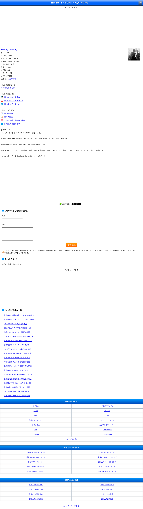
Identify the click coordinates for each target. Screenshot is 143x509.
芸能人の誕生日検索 (36, 494)
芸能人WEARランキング (107, 467)
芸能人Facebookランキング (35, 467)
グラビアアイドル (107, 406)
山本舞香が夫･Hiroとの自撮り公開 (17, 383)
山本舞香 (12, 79)
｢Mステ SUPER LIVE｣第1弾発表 (16, 391)
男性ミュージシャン (36, 420)
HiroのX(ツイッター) (9, 50)
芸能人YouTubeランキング (107, 462)
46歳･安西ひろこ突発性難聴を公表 (17, 328)
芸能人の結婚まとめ (36, 485)
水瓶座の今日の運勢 (12, 124)
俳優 (35, 415)
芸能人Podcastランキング (107, 471)
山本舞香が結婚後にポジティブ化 (17, 370)
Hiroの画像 (8, 113)
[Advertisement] (71, 26)
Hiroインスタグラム (12, 97)
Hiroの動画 (8, 117)
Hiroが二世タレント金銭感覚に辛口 (18, 349)
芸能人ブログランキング (107, 452)
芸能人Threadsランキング (35, 471)
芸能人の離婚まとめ (107, 485)
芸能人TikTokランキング (36, 462)
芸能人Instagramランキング (35, 457)
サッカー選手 (107, 434)
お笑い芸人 (36, 425)
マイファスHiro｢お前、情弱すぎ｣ (17, 396)
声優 (35, 430)
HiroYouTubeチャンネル (13, 101)
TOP (140, 3)
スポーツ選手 (107, 430)
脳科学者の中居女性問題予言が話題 (18, 366)
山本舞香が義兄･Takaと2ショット (17, 358)
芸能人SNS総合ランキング (36, 452)
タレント (107, 411)
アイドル (36, 406)
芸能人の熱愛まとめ (36, 489)
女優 (107, 415)
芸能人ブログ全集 (72, 506)
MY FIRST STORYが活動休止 (15, 324)
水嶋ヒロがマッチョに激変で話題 (17, 332)
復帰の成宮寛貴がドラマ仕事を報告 (18, 379)
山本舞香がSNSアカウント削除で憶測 (19, 320)
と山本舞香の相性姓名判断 (14, 120)
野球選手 (36, 434)
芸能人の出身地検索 (36, 499)
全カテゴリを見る (72, 439)
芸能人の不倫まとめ (107, 489)
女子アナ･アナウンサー (107, 425)
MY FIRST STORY (8, 88)
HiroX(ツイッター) (11, 104)
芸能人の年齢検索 (107, 494)
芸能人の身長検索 (107, 499)
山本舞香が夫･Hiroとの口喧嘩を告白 (18, 341)
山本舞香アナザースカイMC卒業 (16, 345)
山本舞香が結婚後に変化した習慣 (17, 387)
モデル (36, 411)
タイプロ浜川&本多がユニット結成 (17, 353)
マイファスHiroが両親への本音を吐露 (18, 336)
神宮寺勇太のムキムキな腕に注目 (17, 362)
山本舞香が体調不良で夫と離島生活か (19, 315)
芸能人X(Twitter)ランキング (107, 457)
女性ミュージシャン (107, 420)
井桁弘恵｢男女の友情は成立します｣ (18, 375)
